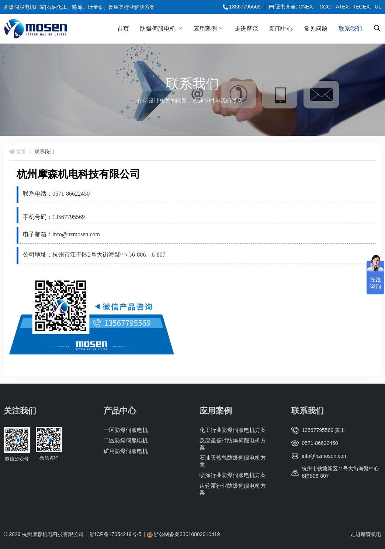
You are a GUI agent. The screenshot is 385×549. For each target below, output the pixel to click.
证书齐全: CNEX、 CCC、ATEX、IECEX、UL (325, 7)
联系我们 (350, 28)
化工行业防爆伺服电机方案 (233, 430)
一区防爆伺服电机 (126, 430)
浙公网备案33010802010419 (187, 534)
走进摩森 (246, 28)
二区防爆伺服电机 (126, 440)
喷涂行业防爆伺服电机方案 (233, 475)
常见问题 (315, 28)
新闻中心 (281, 28)
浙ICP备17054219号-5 (115, 534)
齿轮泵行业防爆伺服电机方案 (233, 488)
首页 (123, 28)
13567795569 (242, 7)
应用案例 (205, 28)
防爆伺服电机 (158, 28)
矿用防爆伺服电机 (126, 451)
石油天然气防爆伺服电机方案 (233, 460)
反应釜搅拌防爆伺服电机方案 (233, 443)
